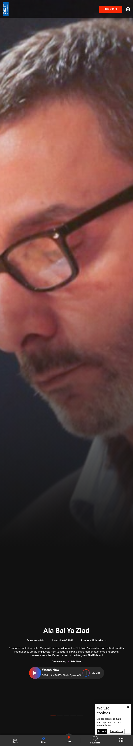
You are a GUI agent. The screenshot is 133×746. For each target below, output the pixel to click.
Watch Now (50, 670)
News (44, 740)
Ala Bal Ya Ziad (66, 630)
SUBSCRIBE (111, 9)
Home (15, 740)
